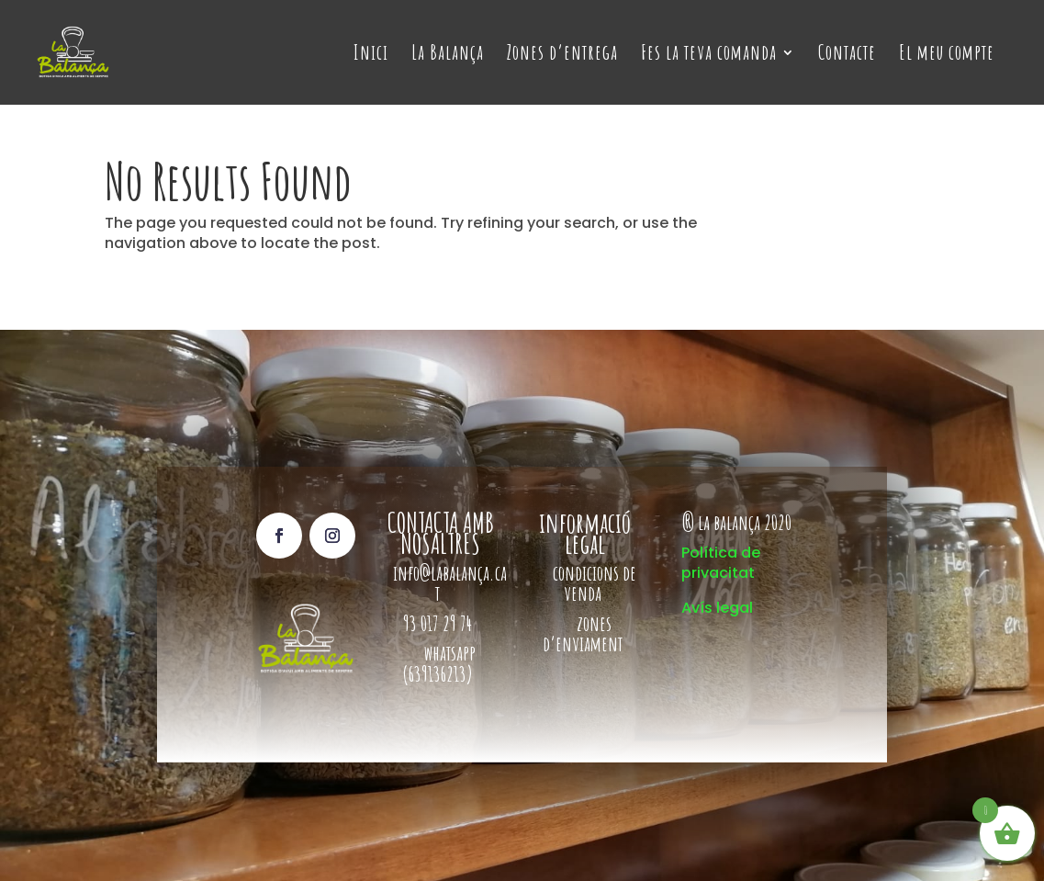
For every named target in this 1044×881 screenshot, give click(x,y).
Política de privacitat (720, 562)
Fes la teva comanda (709, 55)
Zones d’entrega (562, 55)
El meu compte (946, 55)
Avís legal (717, 607)
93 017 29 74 (439, 623)
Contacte (847, 55)
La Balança (447, 55)
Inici (371, 55)
